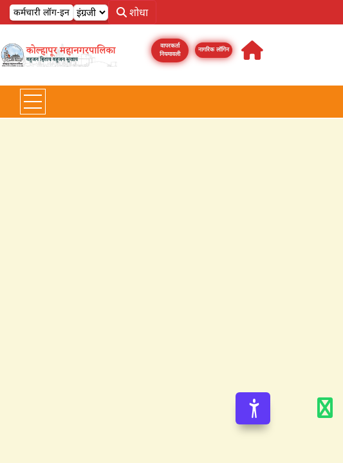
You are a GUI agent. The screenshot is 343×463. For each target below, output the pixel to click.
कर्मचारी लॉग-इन (42, 12)
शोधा (132, 12)
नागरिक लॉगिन (213, 49)
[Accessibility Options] (253, 408)
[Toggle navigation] (33, 101)
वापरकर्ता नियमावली (170, 50)
